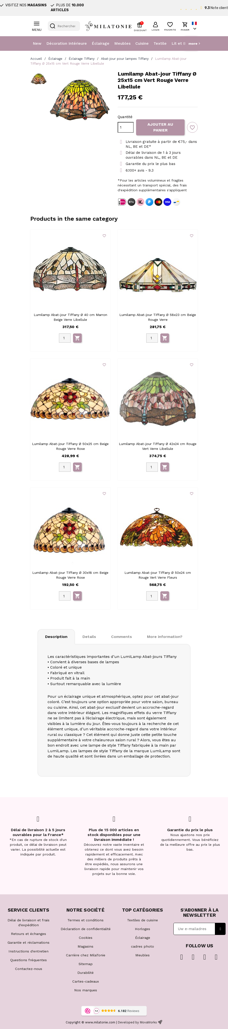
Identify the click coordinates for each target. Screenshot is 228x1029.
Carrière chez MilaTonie (85, 955)
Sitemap (86, 964)
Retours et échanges (28, 934)
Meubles (122, 43)
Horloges (142, 929)
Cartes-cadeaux (85, 981)
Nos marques (85, 990)
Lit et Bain (181, 43)
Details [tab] (89, 636)
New (37, 43)
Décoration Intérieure (66, 43)
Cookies (85, 938)
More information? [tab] (164, 636)
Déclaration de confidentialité (86, 929)
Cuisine (142, 43)
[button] (155, 25)
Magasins (85, 946)
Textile (160, 43)
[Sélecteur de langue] (195, 26)
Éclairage (100, 43)
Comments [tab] (121, 636)
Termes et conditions (85, 920)
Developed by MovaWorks (137, 1022)
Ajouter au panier (160, 127)
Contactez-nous (28, 969)
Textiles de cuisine (142, 920)
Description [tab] (56, 636)
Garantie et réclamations (28, 942)
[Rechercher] (64, 26)
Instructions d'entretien (28, 951)
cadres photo (142, 946)
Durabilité (85, 973)
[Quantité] (126, 127)
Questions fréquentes (28, 960)
